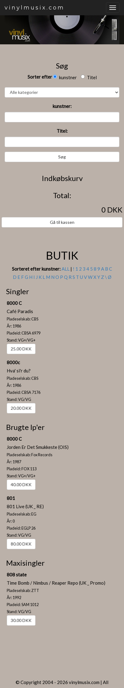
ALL (66, 269)
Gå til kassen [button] (62, 222)
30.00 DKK (21, 620)
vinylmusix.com (35, 7)
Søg (62, 156)
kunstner (65, 77)
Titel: (62, 131)
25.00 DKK (21, 348)
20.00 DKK (21, 408)
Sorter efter (40, 77)
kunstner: (62, 106)
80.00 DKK (21, 543)
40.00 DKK (21, 484)
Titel (89, 77)
